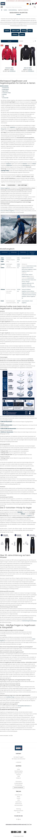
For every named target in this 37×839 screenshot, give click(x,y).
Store (18, 812)
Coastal (2, 264)
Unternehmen (18, 795)
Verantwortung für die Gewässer (29, 620)
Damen (28, 266)
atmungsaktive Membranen (24, 705)
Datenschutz (18, 803)
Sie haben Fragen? (18, 757)
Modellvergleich (5, 89)
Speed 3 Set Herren (28, 67)
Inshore (2, 267)
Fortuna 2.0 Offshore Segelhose (7, 210)
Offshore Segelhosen (5, 188)
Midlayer (34, 163)
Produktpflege (18, 785)
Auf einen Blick (5, 97)
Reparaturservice (18, 810)
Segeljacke (8, 163)
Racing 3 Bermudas (26, 258)
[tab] (3, 185)
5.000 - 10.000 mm (18, 259)
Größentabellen (18, 783)
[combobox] (19, 7)
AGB (18, 776)
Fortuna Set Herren (9, 67)
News (18, 796)
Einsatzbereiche (5, 87)
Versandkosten (12, 71)
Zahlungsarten (18, 773)
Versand (18, 774)
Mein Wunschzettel (33, 4)
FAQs (18, 769)
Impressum (18, 802)
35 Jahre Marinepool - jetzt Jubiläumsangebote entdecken (18, 0)
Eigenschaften (5, 91)
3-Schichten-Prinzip (6, 92)
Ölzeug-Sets (3, 129)
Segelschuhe (9, 165)
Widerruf (18, 778)
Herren (31, 266)
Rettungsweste (26, 165)
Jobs (18, 800)
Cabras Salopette (31, 286)
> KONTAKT (18, 762)
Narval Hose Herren (26, 279)
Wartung (18, 809)
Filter (9, 41)
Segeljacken (12, 127)
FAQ (3, 96)
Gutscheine (19, 781)
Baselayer (25, 163)
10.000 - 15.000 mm (18, 266)
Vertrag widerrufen (18, 787)
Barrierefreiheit (18, 805)
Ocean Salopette (25, 301)
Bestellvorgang (18, 771)
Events (18, 798)
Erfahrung (4, 94)
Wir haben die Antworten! (18, 759)
